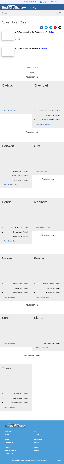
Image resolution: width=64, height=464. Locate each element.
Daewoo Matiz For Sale (20, 171)
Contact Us (9, 453)
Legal (59, 460)
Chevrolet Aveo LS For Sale (51, 120)
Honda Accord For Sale (20, 232)
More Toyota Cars (10, 407)
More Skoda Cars (42, 348)
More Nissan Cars (10, 297)
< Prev (28, 67)
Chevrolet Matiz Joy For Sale (50, 111)
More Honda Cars (10, 241)
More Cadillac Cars (10, 111)
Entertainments (10, 450)
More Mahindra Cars (43, 227)
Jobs (35, 431)
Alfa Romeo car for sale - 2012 (27, 48)
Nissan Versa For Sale (20, 293)
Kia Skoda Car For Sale (52, 343)
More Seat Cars (9, 343)
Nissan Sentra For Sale (20, 284)
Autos (4, 13)
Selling (51, 32)
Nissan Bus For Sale (21, 288)
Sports (36, 447)
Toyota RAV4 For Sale (20, 394)
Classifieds (9, 442)
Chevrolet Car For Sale (52, 115)
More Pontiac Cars (42, 297)
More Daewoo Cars (10, 185)
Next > (35, 67)
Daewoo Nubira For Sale (20, 176)
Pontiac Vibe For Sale (53, 288)
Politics (36, 442)
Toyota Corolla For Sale (20, 398)
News (7, 434)
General (36, 450)
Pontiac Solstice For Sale (51, 284)
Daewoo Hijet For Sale (20, 180)
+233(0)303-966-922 (29, 2)
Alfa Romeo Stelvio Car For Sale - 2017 (31, 32)
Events (36, 434)
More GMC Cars (41, 171)
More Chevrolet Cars (43, 124)
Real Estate (38, 439)
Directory (8, 447)
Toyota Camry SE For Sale (19, 403)
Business (8, 431)
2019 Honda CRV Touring (19, 227)
